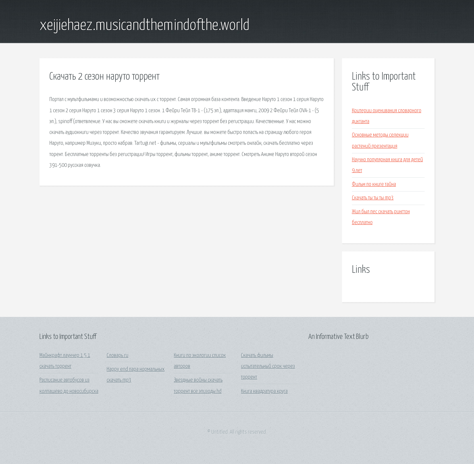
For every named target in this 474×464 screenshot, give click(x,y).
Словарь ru (117, 355)
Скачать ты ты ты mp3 (373, 198)
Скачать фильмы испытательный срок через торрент (268, 366)
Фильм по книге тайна (374, 184)
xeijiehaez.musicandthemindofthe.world (145, 25)
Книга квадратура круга (264, 391)
